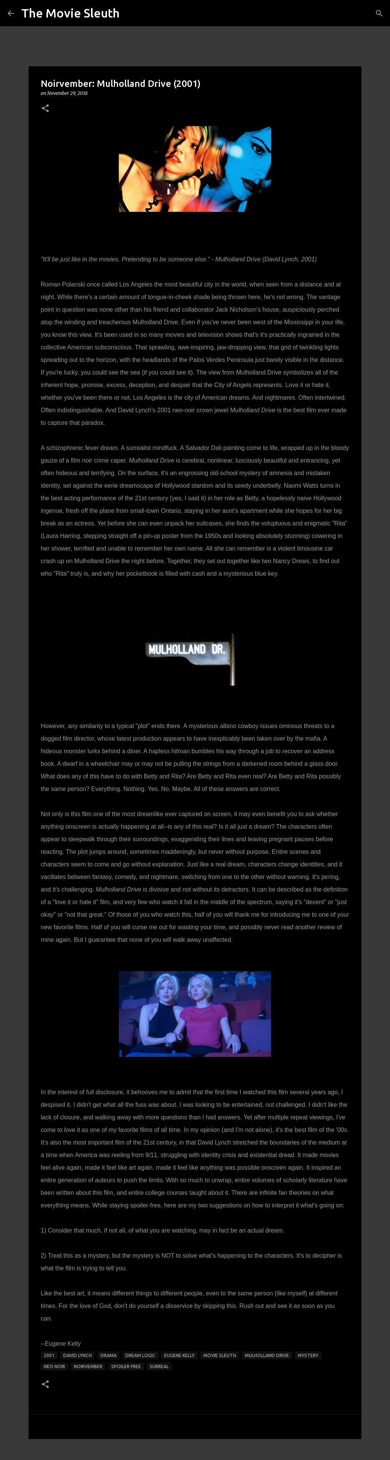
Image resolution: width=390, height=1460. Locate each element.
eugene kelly (179, 1355)
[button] (45, 109)
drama (109, 1355)
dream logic (140, 1355)
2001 (49, 1355)
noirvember (88, 1366)
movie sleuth (219, 1355)
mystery (308, 1355)
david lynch (77, 1355)
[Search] (379, 13)
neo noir (54, 1366)
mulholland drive (267, 1355)
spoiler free (126, 1366)
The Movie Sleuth (70, 13)
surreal (159, 1366)
